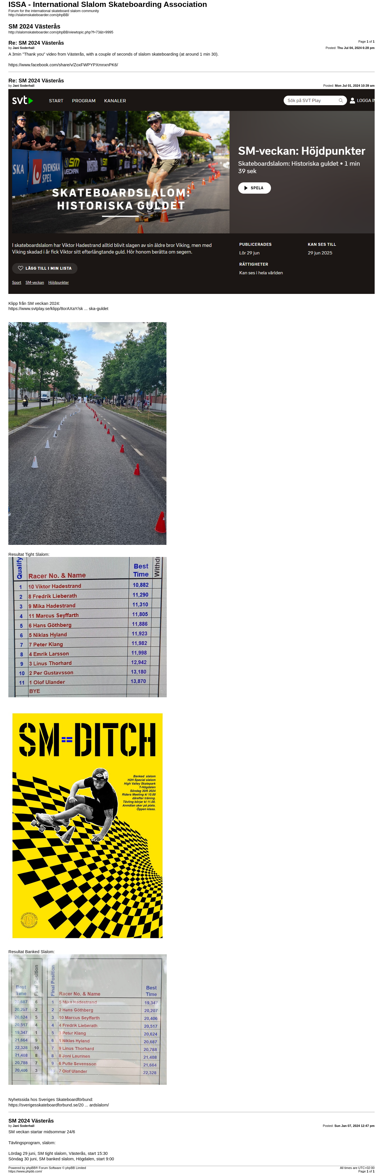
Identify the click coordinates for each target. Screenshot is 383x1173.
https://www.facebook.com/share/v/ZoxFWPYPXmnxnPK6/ (63, 65)
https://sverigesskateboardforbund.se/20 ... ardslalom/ (58, 1105)
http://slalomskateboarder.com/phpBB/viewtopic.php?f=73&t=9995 (60, 32)
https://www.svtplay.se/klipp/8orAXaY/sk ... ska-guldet (58, 308)
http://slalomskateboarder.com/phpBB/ (38, 15)
